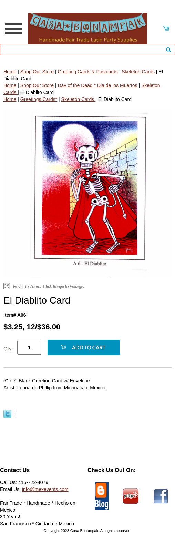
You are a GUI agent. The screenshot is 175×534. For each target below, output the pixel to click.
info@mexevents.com (45, 489)
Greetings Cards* (38, 99)
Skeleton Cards (139, 71)
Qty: (8, 348)
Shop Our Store (37, 71)
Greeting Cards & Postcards (87, 71)
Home (9, 71)
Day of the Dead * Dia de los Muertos (97, 85)
